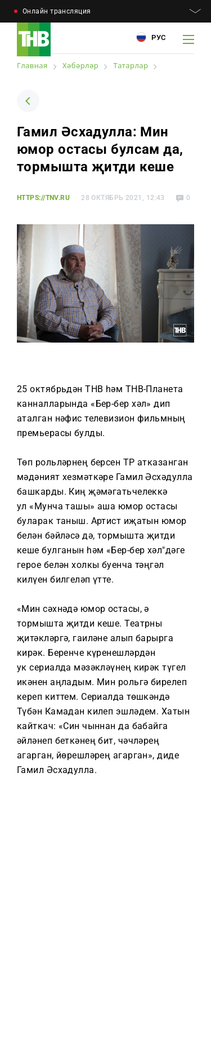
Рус (151, 37)
